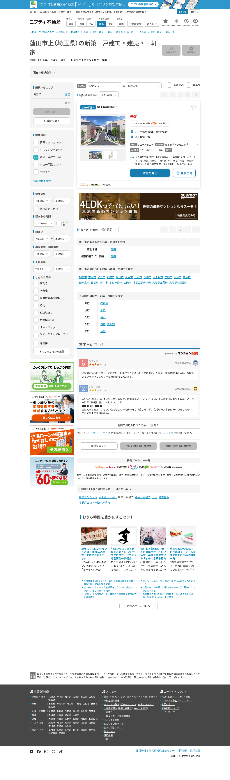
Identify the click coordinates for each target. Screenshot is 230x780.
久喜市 (129, 277)
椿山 (103, 317)
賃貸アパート (133, 696)
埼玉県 (70, 703)
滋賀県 (76, 718)
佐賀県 (59, 729)
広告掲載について (170, 708)
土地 (154, 497)
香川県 (51, 725)
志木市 (92, 277)
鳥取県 (68, 722)
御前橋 (104, 303)
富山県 (76, 710)
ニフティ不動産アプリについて (177, 700)
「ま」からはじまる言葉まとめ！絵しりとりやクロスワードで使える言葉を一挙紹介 (124, 553)
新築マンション (88, 497)
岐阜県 (59, 714)
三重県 (76, 714)
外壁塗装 (108, 735)
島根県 (76, 722)
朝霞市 (83, 277)
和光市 (101, 277)
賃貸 (106, 696)
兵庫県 (59, 718)
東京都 (51, 703)
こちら (170, 432)
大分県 (84, 729)
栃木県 (94, 703)
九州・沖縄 (37, 729)
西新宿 (111, 324)
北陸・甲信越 (38, 710)
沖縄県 (62, 732)
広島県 (51, 722)
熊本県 (76, 729)
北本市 (138, 277)
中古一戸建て (143, 497)
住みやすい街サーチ (114, 723)
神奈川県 (60, 703)
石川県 (84, 710)
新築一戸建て (125, 708)
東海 (34, 714)
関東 (34, 703)
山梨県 (59, 710)
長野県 (68, 710)
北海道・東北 (38, 696)
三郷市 (168, 277)
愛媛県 (59, 725)
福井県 (92, 710)
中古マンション (108, 497)
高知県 (68, 725)
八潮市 (147, 277)
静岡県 (68, 714)
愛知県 (51, 714)
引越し (107, 739)
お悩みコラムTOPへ (138, 606)
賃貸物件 (164, 497)
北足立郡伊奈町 (142, 282)
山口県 (84, 722)
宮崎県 (92, 729)
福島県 (51, 699)
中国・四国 (37, 722)
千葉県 (78, 703)
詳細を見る (150, 173)
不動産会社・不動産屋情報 (94, 502)
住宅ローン (109, 731)
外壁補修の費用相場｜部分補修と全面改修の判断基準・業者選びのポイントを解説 (168, 595)
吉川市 (104, 282)
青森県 (59, 696)
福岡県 (51, 729)
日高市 (95, 282)
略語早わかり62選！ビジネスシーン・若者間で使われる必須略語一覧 (183, 553)
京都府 (68, 718)
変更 (67, 94)
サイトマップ (168, 712)
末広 (103, 310)
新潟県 (51, 710)
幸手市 (187, 277)
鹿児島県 (52, 732)
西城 (103, 324)
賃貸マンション (117, 696)
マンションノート (98, 432)
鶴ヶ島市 (84, 282)
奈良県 (84, 718)
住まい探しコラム (113, 727)
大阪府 (51, 718)
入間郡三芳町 (160, 282)
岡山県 (59, 722)
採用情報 (195, 750)
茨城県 (86, 703)
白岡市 (127, 282)
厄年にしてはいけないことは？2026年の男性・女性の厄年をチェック (94, 553)
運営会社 (141, 750)
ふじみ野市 (115, 282)
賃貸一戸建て (149, 696)
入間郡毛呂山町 (178, 282)
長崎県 (68, 729)
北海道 (51, 696)
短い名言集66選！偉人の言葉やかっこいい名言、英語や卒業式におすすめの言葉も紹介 (153, 553)
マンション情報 (111, 719)
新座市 (110, 277)
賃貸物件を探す (42, 181)
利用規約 (182, 750)
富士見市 (158, 277)
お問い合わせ (168, 704)
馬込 (103, 331)
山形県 (92, 696)
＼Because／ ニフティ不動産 (176, 696)
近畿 (34, 718)
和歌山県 (93, 718)
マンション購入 (111, 704)
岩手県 (68, 696)
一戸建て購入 (110, 708)
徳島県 (92, 722)
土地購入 (108, 712)
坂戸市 (177, 277)
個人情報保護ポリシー (162, 750)
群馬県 (51, 707)
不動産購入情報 (111, 700)
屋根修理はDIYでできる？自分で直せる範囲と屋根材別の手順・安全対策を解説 (109, 582)
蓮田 (113, 249)
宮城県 (76, 696)
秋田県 (84, 696)
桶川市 (120, 277)
